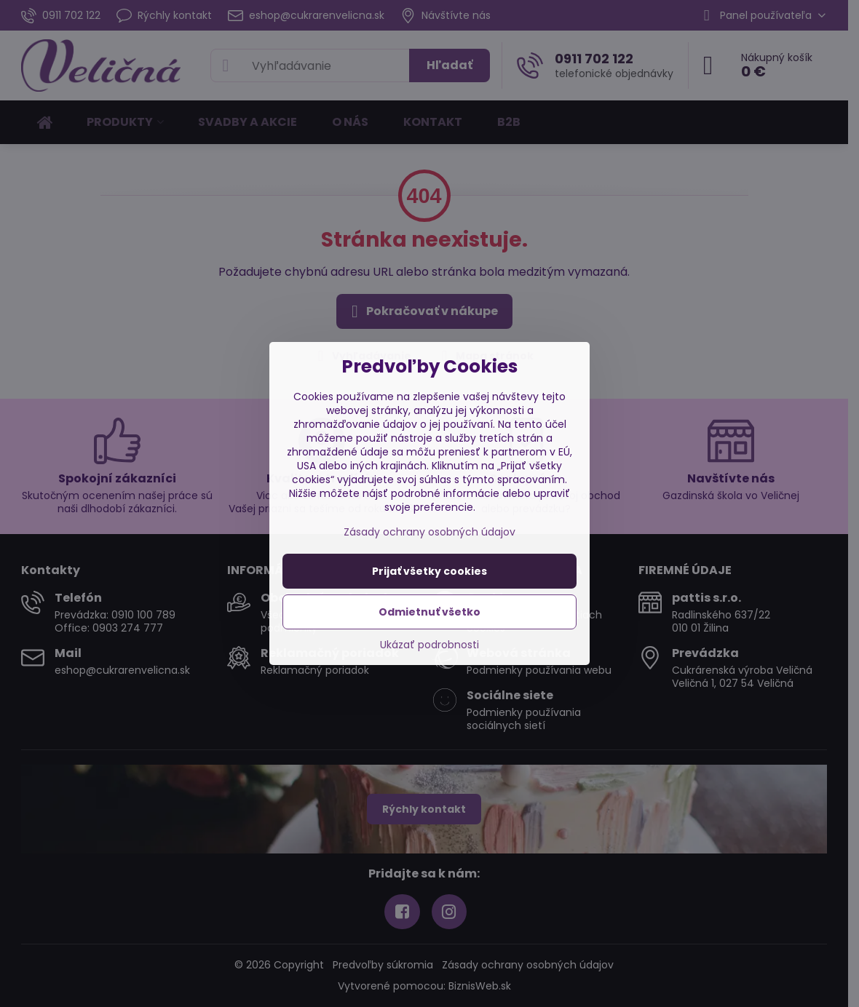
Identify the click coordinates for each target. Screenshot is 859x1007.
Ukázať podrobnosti (429, 645)
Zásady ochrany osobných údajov (429, 532)
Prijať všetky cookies (429, 571)
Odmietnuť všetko (429, 612)
